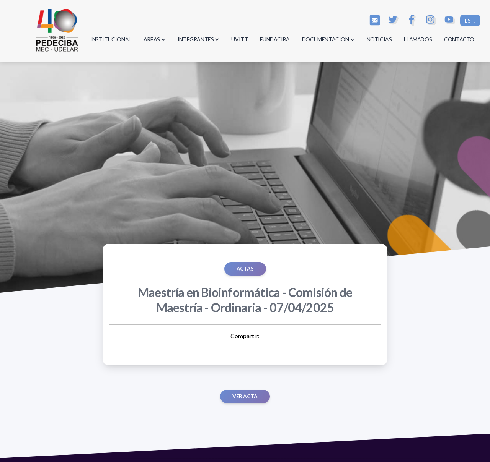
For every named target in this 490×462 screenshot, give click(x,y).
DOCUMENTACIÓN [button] (328, 39)
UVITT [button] (239, 39)
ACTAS (245, 269)
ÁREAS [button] (154, 39)
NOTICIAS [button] (379, 39)
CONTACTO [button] (459, 39)
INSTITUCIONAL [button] (110, 39)
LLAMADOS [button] (418, 39)
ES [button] (468, 20)
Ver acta (245, 396)
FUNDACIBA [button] (274, 39)
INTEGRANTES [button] (198, 39)
